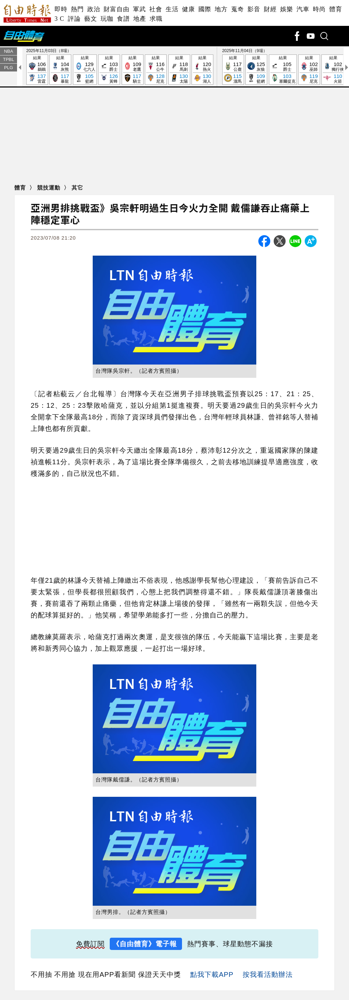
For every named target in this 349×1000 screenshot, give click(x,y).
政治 (93, 9)
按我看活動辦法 (268, 975)
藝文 (90, 18)
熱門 (77, 9)
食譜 (123, 18)
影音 (253, 9)
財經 (270, 9)
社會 (155, 9)
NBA (8, 51)
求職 (156, 18)
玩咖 (107, 18)
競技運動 (49, 188)
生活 (172, 9)
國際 (204, 9)
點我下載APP (211, 975)
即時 (61, 9)
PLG (8, 67)
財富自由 (117, 9)
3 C (59, 18)
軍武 (139, 9)
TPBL (8, 59)
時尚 (319, 9)
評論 (74, 18)
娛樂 (286, 9)
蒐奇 (237, 9)
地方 (221, 9)
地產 (139, 18)
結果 (37, 70)
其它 (77, 188)
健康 (188, 9)
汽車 (303, 9)
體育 (335, 9)
